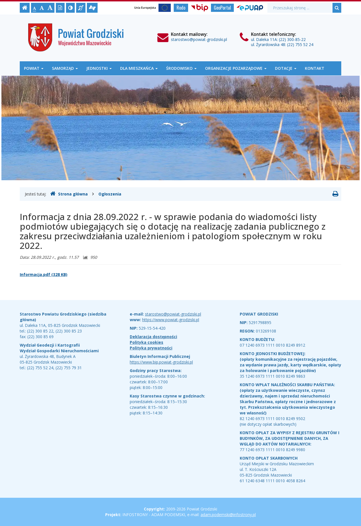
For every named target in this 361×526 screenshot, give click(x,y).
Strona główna (69, 194)
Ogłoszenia (109, 194)
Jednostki (99, 68)
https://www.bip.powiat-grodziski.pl (161, 362)
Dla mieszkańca (139, 68)
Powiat (33, 68)
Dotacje (285, 68)
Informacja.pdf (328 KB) (43, 274)
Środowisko (181, 68)
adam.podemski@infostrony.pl (228, 514)
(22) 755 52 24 (300, 44)
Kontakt (314, 68)
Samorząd (65, 68)
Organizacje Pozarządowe (236, 68)
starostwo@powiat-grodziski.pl (199, 39)
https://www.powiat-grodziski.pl (170, 319)
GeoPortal (222, 7)
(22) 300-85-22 (292, 39)
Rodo (181, 7)
